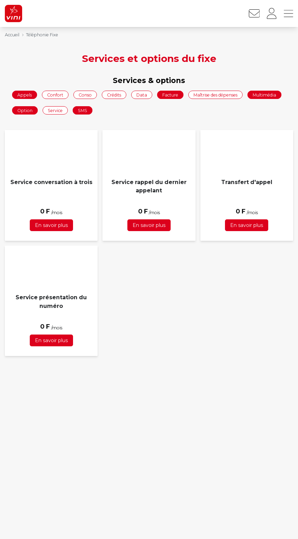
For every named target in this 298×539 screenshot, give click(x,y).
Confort (55, 94)
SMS (82, 110)
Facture (170, 94)
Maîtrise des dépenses (215, 94)
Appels (24, 94)
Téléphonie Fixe (42, 34)
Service (55, 110)
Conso (85, 94)
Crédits (114, 94)
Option (25, 110)
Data (141, 94)
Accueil (12, 34)
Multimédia (264, 94)
